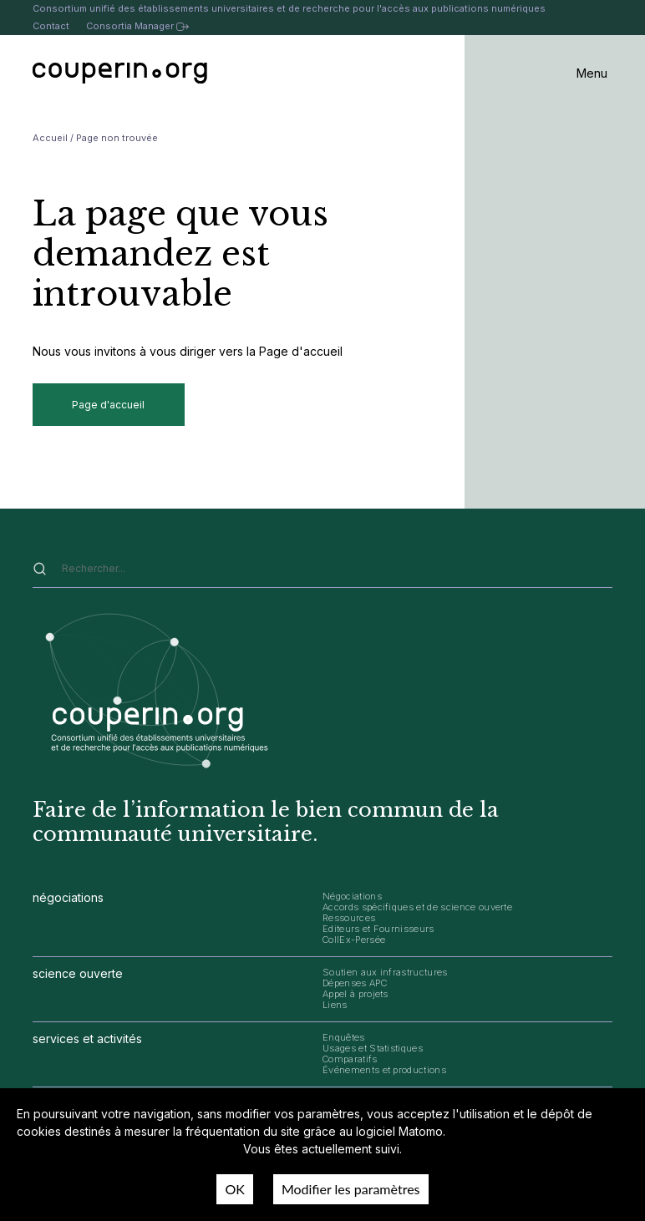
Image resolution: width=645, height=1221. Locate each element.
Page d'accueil (108, 404)
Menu (591, 73)
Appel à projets (355, 994)
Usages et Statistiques (372, 1048)
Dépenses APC (354, 983)
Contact (51, 26)
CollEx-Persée (353, 939)
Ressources (348, 918)
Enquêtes (343, 1037)
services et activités (87, 1038)
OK (234, 1189)
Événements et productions (384, 1070)
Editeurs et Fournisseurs (378, 929)
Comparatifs (350, 1059)
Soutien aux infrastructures (385, 972)
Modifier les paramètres (351, 1189)
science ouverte (78, 973)
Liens (335, 1005)
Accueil (50, 138)
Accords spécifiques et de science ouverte (417, 907)
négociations (68, 897)
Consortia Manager (137, 26)
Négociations (352, 896)
